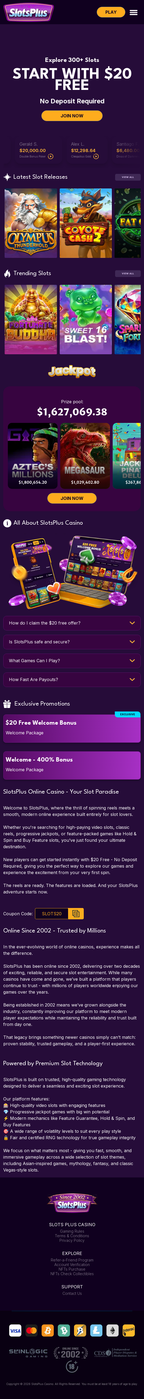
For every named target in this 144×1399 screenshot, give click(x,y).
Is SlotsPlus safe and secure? (39, 641)
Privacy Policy (72, 1240)
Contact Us (72, 1293)
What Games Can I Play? (34, 660)
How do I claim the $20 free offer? (45, 623)
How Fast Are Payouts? (33, 679)
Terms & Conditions (72, 1235)
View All (128, 177)
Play (111, 12)
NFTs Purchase (72, 1269)
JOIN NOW (72, 115)
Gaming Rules (72, 1231)
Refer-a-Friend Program (72, 1260)
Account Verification (72, 1264)
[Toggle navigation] (133, 12)
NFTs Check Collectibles (72, 1273)
